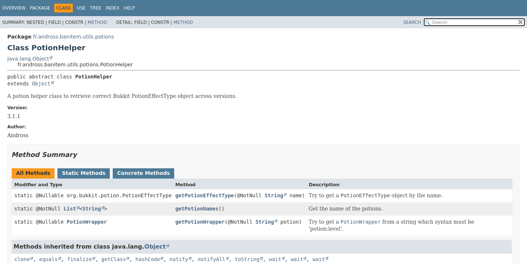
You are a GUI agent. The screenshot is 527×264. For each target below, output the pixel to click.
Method (97, 22)
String (274, 195)
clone (22, 259)
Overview (14, 8)
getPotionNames (196, 209)
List (70, 209)
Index (113, 8)
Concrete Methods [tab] (143, 173)
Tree (95, 8)
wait (275, 259)
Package (40, 8)
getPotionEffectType (204, 195)
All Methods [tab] (33, 173)
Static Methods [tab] (83, 173)
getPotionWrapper (200, 222)
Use (81, 8)
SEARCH (412, 22)
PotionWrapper (87, 222)
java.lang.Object (28, 59)
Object (41, 84)
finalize (79, 259)
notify (178, 259)
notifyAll (211, 259)
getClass (113, 259)
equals (48, 259)
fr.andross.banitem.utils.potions (73, 37)
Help (129, 8)
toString (247, 259)
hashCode (147, 259)
